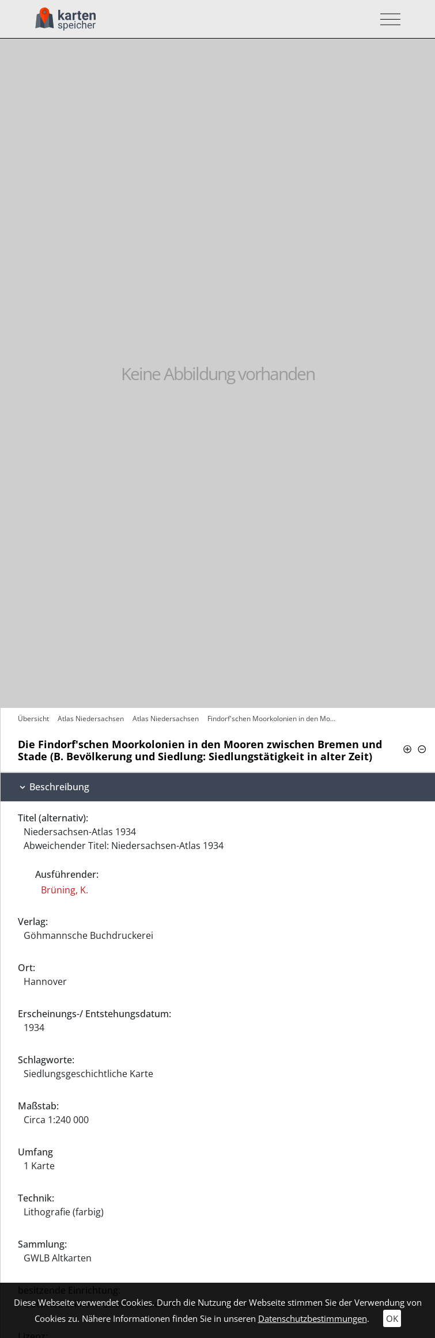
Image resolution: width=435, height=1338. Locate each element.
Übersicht (33, 718)
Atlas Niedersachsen (91, 718)
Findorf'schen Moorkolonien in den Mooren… (272, 718)
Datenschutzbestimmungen (312, 1318)
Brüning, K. (64, 890)
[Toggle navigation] (386, 19)
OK (392, 1318)
